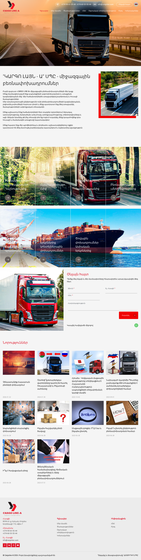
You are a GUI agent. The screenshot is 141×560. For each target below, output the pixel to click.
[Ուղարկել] (128, 315)
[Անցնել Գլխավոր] (44, 11)
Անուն (71, 288)
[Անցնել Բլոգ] (121, 11)
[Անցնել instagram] (13, 545)
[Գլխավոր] (11, 7)
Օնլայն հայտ (124, 4)
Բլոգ (113, 527)
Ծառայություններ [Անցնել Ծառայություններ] (65, 527)
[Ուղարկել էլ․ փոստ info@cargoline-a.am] (103, 4)
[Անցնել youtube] (18, 545)
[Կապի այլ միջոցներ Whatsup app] (136, 325)
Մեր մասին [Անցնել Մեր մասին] (62, 524)
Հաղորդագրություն (76, 303)
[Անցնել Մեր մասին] (56, 11)
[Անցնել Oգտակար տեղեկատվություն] (102, 11)
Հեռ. (70, 295)
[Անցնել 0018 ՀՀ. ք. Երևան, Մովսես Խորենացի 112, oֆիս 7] (16, 522)
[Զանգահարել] (68, 4)
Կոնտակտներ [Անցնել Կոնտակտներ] (63, 536)
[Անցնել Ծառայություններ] (71, 11)
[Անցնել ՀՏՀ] (84, 11)
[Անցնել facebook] (5, 545)
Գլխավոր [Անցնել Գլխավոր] (62, 519)
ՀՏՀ (113, 524)
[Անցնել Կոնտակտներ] (131, 11)
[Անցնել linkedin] (9, 545)
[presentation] (83, 315)
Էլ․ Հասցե (110, 288)
